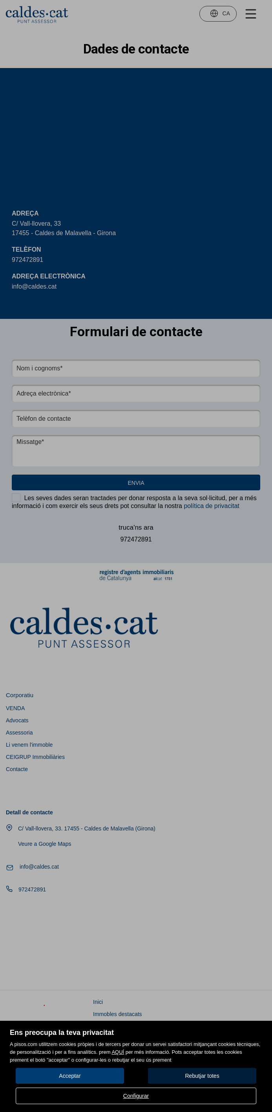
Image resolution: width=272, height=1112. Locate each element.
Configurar (136, 1096)
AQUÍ (117, 1052)
